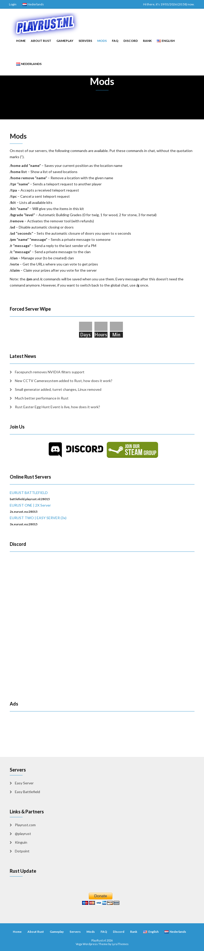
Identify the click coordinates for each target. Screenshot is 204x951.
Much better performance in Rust (42, 398)
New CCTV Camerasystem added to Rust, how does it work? (63, 380)
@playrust (23, 833)
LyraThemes (120, 944)
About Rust (41, 41)
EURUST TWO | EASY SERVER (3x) (38, 518)
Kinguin (21, 842)
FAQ (115, 41)
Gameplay (64, 41)
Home (21, 41)
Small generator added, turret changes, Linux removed (58, 389)
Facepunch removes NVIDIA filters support (49, 372)
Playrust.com (25, 825)
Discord (130, 41)
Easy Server (24, 783)
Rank (147, 41)
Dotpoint (22, 851)
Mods (102, 41)
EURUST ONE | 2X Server (30, 505)
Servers (85, 41)
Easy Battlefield (27, 792)
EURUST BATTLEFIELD (29, 492)
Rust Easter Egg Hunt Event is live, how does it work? (57, 407)
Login (12, 4)
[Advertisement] (40, 724)
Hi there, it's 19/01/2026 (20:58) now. (169, 4)
